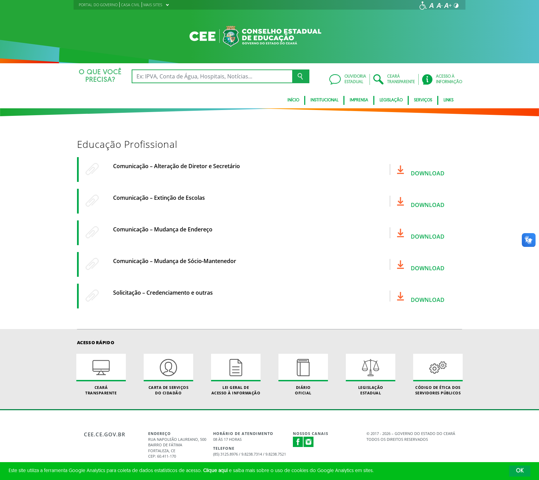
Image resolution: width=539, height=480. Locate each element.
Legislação (391, 100)
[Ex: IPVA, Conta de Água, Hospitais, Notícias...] (212, 76)
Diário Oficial (303, 374)
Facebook (298, 442)
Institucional (324, 100)
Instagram (309, 442)
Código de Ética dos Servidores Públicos (438, 374)
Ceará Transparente (101, 374)
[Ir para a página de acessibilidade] (423, 5)
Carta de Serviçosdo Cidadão (168, 374)
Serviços (423, 100)
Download (427, 173)
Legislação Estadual (370, 374)
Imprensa (359, 100)
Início (293, 100)
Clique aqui (215, 470)
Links (448, 100)
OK (520, 471)
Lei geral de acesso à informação (236, 374)
